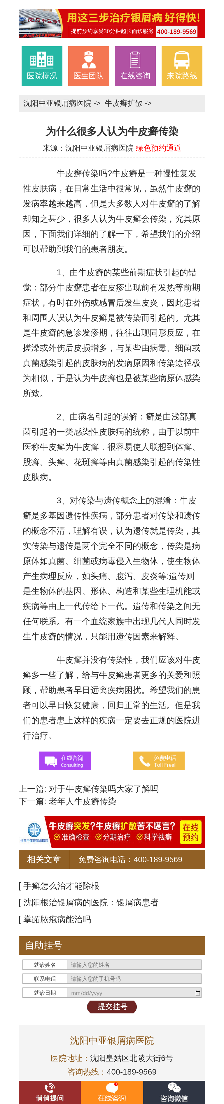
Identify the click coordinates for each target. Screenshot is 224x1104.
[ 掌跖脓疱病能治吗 (55, 919)
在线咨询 (135, 65)
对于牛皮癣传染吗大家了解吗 (102, 788)
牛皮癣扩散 (125, 103)
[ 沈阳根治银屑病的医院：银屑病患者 (89, 902)
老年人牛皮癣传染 (81, 801)
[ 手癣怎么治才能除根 (59, 885)
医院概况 (42, 65)
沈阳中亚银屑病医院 (58, 103)
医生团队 (89, 65)
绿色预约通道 (158, 148)
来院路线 (182, 65)
